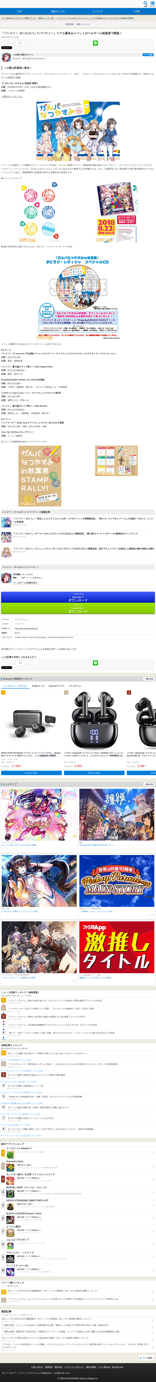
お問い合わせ (37, 1367)
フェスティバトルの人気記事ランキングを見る (20, 1082)
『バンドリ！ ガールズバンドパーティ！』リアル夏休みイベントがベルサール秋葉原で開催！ (95, 18)
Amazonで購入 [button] (31, 773)
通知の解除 (91, 1367)
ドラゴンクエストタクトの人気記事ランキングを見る (22, 1136)
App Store (78, 597)
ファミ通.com (104, 1367)
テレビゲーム (75, 686)
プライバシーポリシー (74, 1367)
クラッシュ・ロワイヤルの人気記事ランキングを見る (22, 1092)
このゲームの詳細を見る (26, 583)
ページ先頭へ (147, 1358)
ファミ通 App (10, 4)
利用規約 (49, 1367)
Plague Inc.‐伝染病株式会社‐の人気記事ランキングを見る (23, 1103)
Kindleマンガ (38, 686)
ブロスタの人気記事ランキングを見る (16, 1125)
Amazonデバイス (56, 686)
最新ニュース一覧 (46, 18)
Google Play (78, 608)
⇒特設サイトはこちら (12, 96)
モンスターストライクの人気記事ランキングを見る (21, 1114)
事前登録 (70, 24)
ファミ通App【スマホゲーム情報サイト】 (18, 18)
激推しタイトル (83, 24)
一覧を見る (149, 679)
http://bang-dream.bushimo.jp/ (26, 628)
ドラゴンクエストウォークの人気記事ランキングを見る (23, 1071)
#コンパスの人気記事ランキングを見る (17, 1060)
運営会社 (59, 1367)
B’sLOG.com (117, 1367)
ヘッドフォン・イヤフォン (15, 686)
